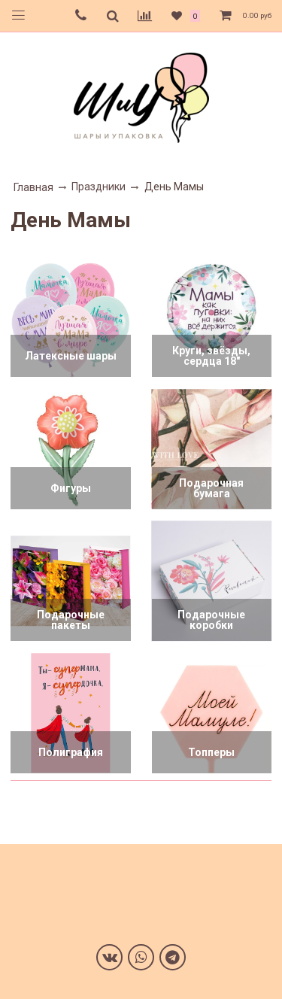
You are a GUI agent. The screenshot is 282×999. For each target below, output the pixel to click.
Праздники (98, 187)
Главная (33, 187)
